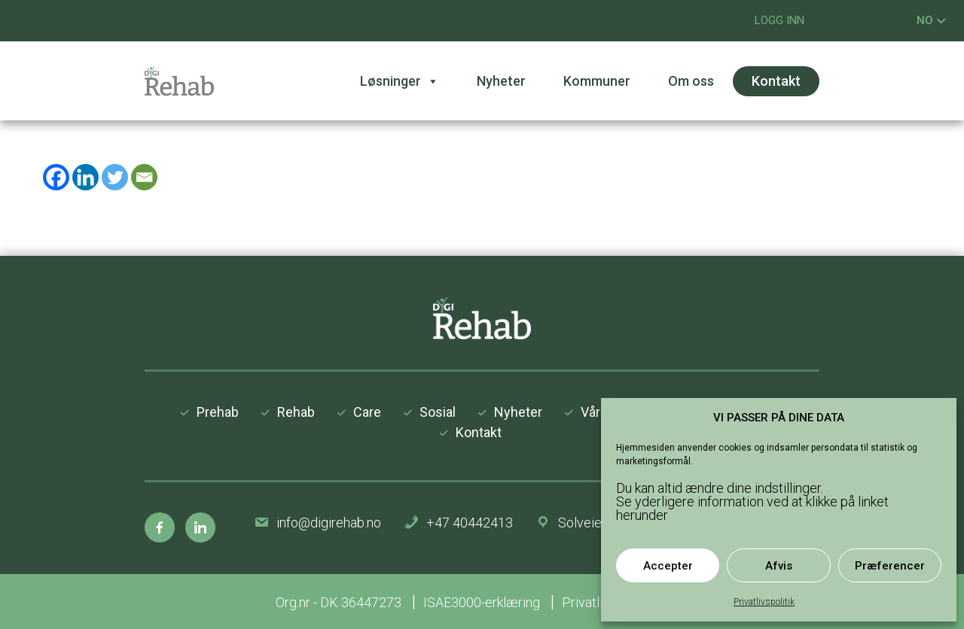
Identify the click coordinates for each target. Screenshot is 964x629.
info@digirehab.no (328, 522)
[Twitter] (115, 177)
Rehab (296, 412)
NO (931, 20)
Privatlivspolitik (764, 602)
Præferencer (890, 566)
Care (367, 412)
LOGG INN (779, 20)
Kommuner (596, 81)
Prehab (218, 412)
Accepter (668, 566)
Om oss (691, 81)
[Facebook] (56, 177)
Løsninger (399, 81)
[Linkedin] (85, 177)
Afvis (778, 566)
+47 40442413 (469, 522)
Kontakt (776, 81)
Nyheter (501, 81)
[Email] (144, 177)
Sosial (437, 412)
